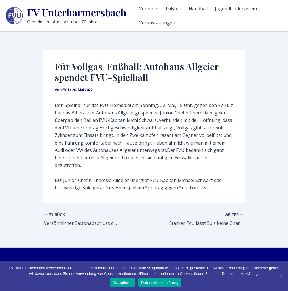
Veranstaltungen (157, 23)
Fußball (174, 8)
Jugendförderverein (236, 8)
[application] (156, 8)
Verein (149, 8)
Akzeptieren (123, 282)
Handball (198, 8)
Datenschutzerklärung (159, 282)
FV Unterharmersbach (76, 12)
